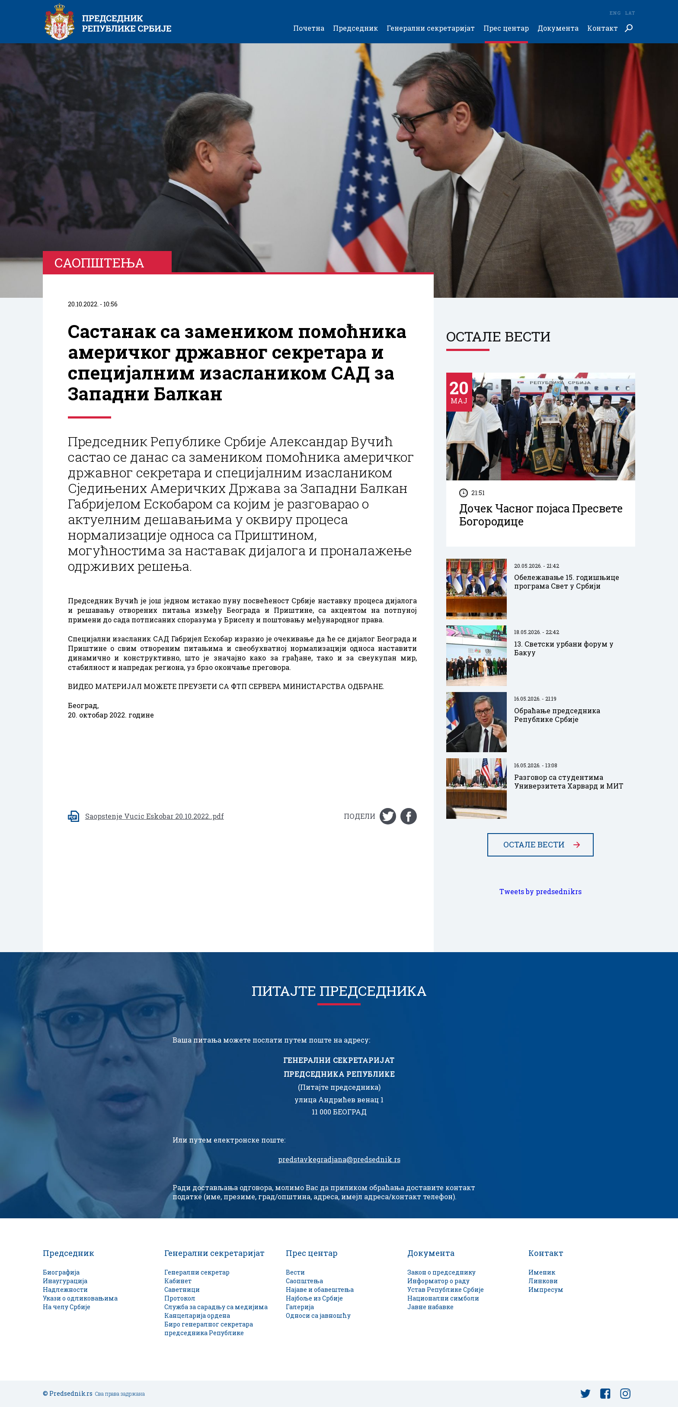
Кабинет (178, 1281)
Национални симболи (443, 1298)
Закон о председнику (441, 1272)
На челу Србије (66, 1307)
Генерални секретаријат (431, 28)
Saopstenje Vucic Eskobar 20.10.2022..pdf (154, 816)
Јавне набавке (430, 1307)
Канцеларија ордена (197, 1315)
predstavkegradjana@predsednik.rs (339, 1159)
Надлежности (65, 1289)
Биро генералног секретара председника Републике (208, 1328)
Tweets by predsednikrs (540, 891)
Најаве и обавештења (320, 1289)
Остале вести (534, 845)
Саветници (182, 1289)
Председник (355, 28)
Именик (541, 1272)
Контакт (602, 28)
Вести (295, 1272)
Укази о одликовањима (80, 1298)
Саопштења (304, 1281)
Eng (614, 13)
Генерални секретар (197, 1272)
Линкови (543, 1281)
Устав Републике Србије (445, 1289)
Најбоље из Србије (314, 1298)
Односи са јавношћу (318, 1315)
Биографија (61, 1272)
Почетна (308, 28)
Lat (630, 13)
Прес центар (506, 28)
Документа (558, 28)
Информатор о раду (438, 1281)
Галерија (300, 1307)
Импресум (545, 1289)
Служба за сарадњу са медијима (216, 1307)
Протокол (179, 1298)
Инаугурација (65, 1281)
